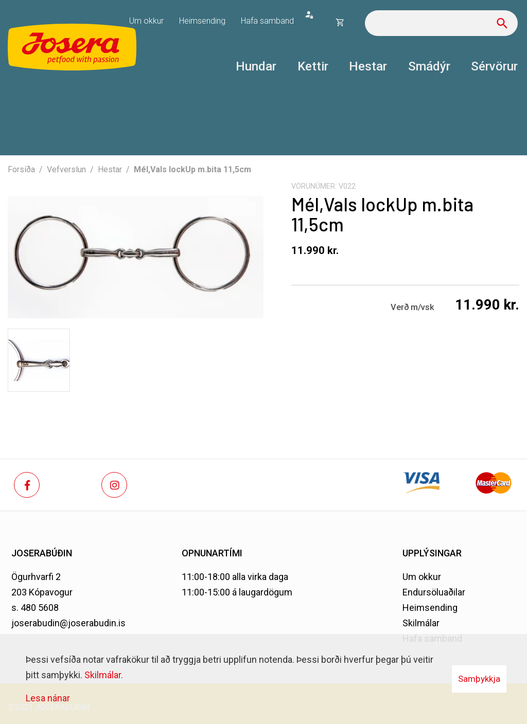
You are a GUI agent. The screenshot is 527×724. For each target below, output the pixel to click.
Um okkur (421, 576)
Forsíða (21, 169)
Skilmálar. (103, 674)
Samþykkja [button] (479, 679)
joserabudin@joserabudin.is (68, 623)
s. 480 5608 (35, 607)
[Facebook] (27, 485)
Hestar (110, 169)
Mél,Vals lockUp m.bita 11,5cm (192, 169)
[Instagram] (114, 485)
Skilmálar (421, 623)
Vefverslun (66, 169)
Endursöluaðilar (433, 592)
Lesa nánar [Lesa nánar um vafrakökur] (48, 698)
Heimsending (430, 607)
